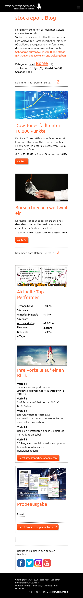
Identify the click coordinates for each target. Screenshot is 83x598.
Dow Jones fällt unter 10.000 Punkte (37, 128)
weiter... (21, 161)
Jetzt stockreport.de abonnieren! (38, 457)
